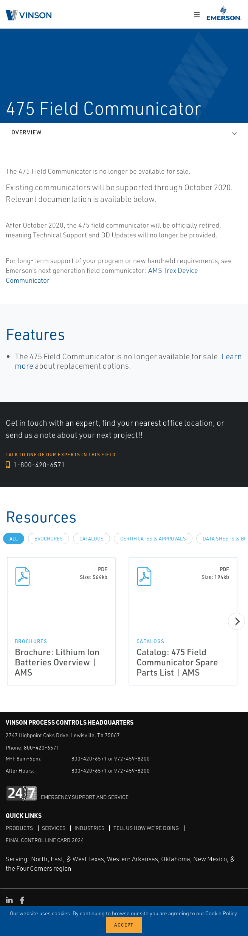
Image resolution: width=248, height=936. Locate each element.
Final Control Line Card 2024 (45, 840)
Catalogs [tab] (91, 539)
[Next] (236, 621)
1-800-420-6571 (35, 464)
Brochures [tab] (48, 539)
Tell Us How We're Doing (146, 828)
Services (53, 828)
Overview (26, 132)
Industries (89, 828)
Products (19, 828)
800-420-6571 (41, 747)
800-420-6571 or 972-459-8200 (110, 758)
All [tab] (13, 539)
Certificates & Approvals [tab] (153, 539)
